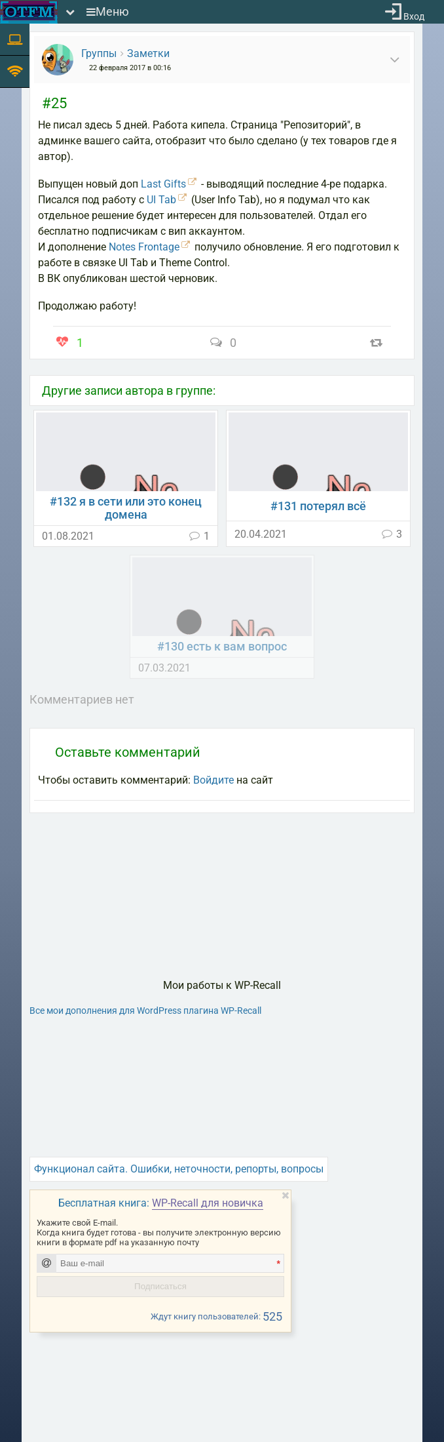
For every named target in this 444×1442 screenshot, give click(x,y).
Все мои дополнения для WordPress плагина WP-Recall (145, 1010)
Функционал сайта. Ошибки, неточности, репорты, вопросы (179, 1169)
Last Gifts (163, 184)
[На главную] (29, 12)
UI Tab (161, 199)
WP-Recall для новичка (207, 1203)
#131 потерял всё (318, 506)
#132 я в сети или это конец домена (126, 508)
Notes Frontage (144, 247)
